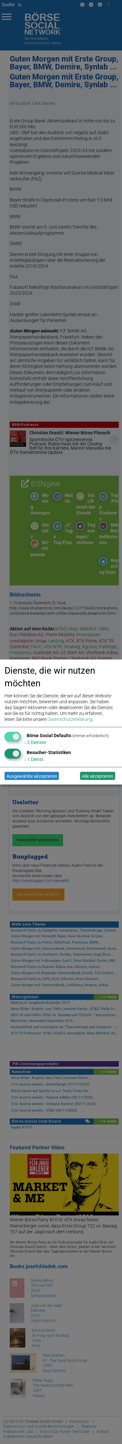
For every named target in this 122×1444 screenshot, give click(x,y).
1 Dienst (34, 759)
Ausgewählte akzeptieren (32, 775)
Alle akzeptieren (97, 775)
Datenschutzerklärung (69, 719)
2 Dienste (35, 742)
